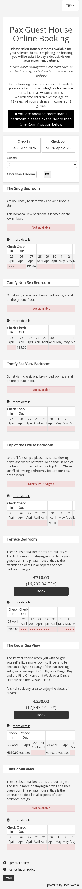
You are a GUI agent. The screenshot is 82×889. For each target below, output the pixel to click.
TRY (70, 5)
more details (18, 239)
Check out (58, 141)
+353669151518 (51, 93)
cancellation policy (19, 869)
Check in (24, 141)
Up (8, 878)
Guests (12, 158)
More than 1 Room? (21, 174)
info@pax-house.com (58, 88)
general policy (16, 863)
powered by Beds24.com (63, 885)
